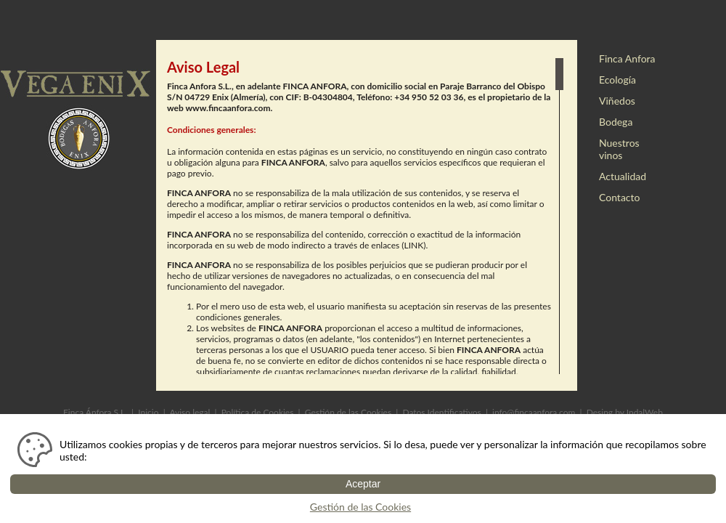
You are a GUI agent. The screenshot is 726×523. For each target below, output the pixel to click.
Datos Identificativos (441, 412)
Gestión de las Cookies (348, 412)
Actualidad (622, 176)
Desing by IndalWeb (625, 412)
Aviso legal (189, 412)
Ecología (617, 79)
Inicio (148, 412)
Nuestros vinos (619, 149)
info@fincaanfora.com (533, 412)
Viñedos (617, 100)
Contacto (619, 197)
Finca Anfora (627, 58)
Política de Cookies (257, 412)
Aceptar (363, 484)
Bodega (615, 121)
